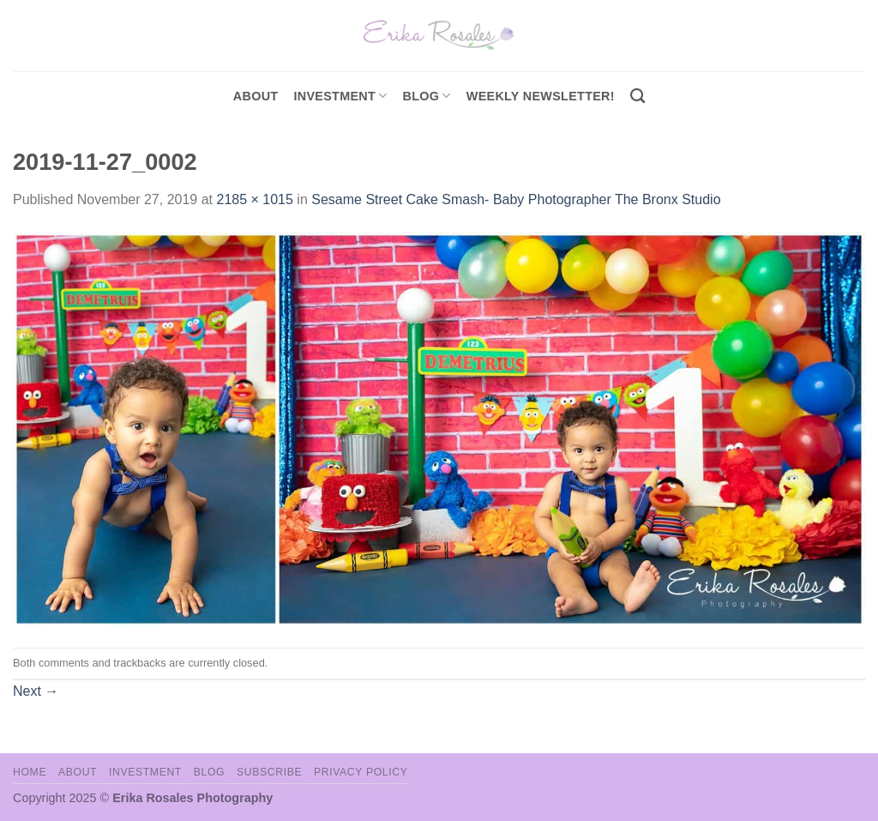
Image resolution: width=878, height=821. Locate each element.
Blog (427, 96)
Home (29, 772)
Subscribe (269, 772)
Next (35, 691)
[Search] (637, 96)
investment (340, 96)
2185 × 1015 (254, 199)
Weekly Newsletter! (540, 96)
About (256, 96)
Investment (145, 772)
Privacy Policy (360, 772)
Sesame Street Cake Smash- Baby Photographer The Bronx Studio (515, 199)
